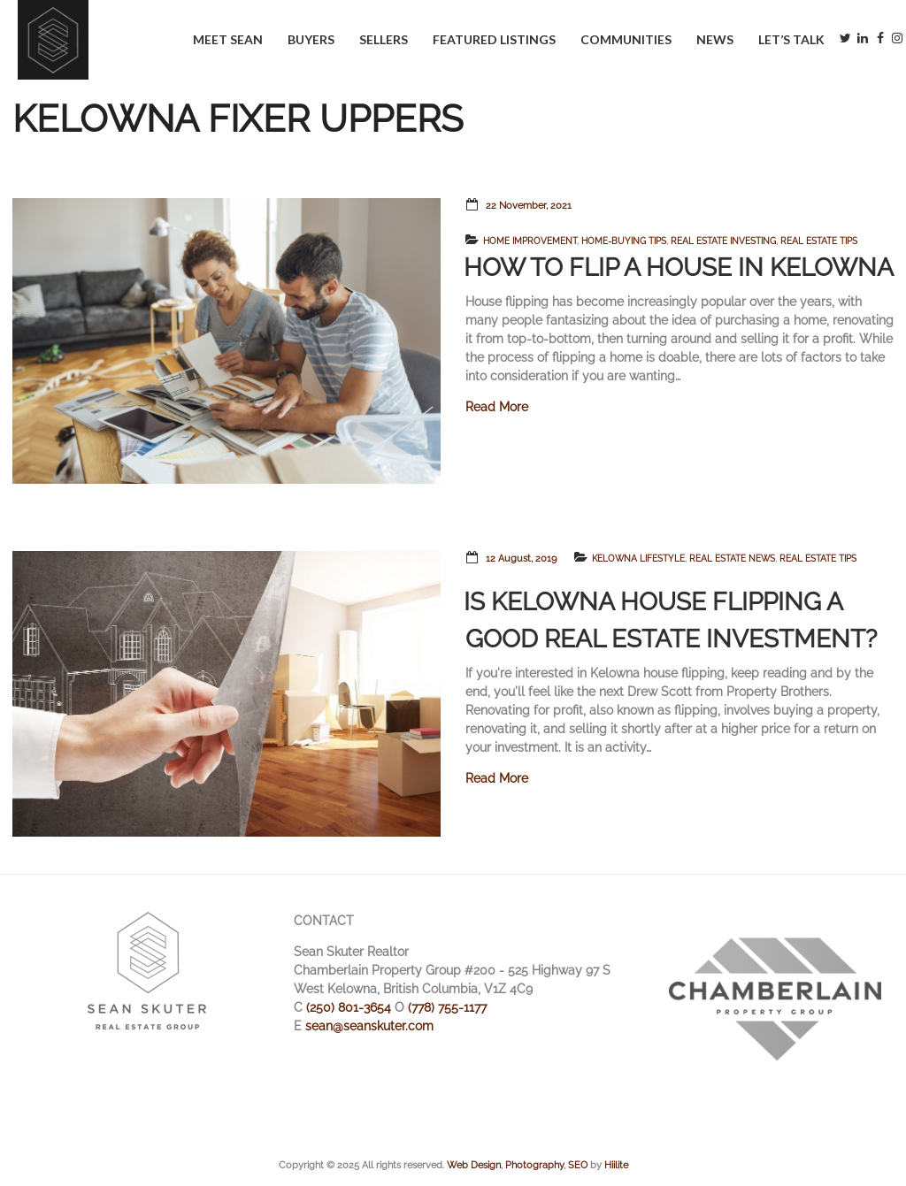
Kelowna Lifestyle (638, 558)
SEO (577, 1165)
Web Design (474, 1165)
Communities (626, 39)
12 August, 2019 (521, 558)
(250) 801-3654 (348, 1007)
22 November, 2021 (529, 205)
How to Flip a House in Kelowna (679, 267)
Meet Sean (228, 39)
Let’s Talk (791, 39)
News (714, 39)
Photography (534, 1165)
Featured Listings (494, 39)
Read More (496, 407)
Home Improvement (530, 241)
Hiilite (616, 1165)
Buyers (311, 39)
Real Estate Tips (818, 241)
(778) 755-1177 (447, 1007)
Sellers (383, 39)
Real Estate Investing (723, 241)
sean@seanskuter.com (369, 1026)
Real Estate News (732, 558)
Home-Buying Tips (623, 241)
